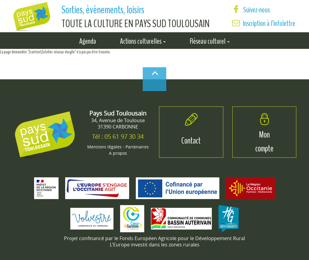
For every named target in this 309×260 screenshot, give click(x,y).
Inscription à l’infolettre (269, 23)
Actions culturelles (143, 40)
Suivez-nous (251, 10)
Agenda (87, 40)
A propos (118, 153)
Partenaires (137, 147)
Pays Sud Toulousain (117, 113)
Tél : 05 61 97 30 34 (118, 136)
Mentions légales (104, 147)
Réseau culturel (210, 40)
